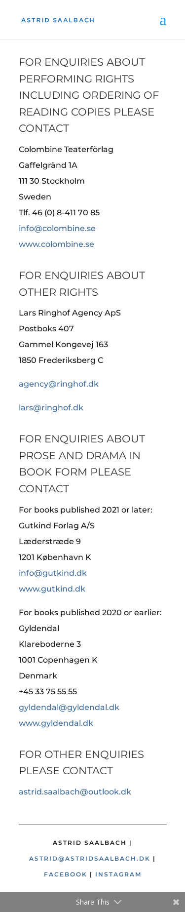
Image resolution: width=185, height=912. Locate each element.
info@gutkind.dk (53, 573)
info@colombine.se (57, 228)
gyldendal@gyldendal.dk (69, 707)
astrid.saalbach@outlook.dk (75, 791)
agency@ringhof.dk (59, 384)
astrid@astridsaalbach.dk (89, 858)
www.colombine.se (56, 244)
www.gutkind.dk (52, 589)
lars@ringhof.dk (51, 407)
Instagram (118, 874)
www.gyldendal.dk (56, 723)
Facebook (65, 874)
